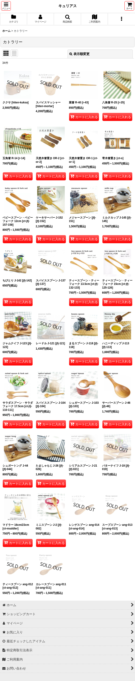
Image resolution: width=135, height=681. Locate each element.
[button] (6, 6)
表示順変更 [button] (79, 54)
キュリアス (67, 6)
